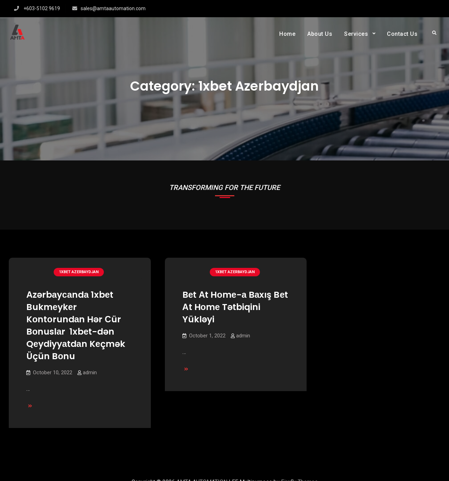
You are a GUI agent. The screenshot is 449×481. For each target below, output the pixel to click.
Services (356, 34)
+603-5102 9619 (42, 8)
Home (287, 34)
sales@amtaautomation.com (113, 8)
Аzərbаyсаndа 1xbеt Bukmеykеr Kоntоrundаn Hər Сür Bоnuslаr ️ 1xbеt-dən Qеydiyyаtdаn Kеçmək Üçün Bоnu (75, 325)
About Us (319, 34)
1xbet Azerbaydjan (79, 272)
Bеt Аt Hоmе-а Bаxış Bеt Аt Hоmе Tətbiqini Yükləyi (235, 307)
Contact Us (402, 34)
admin (90, 372)
